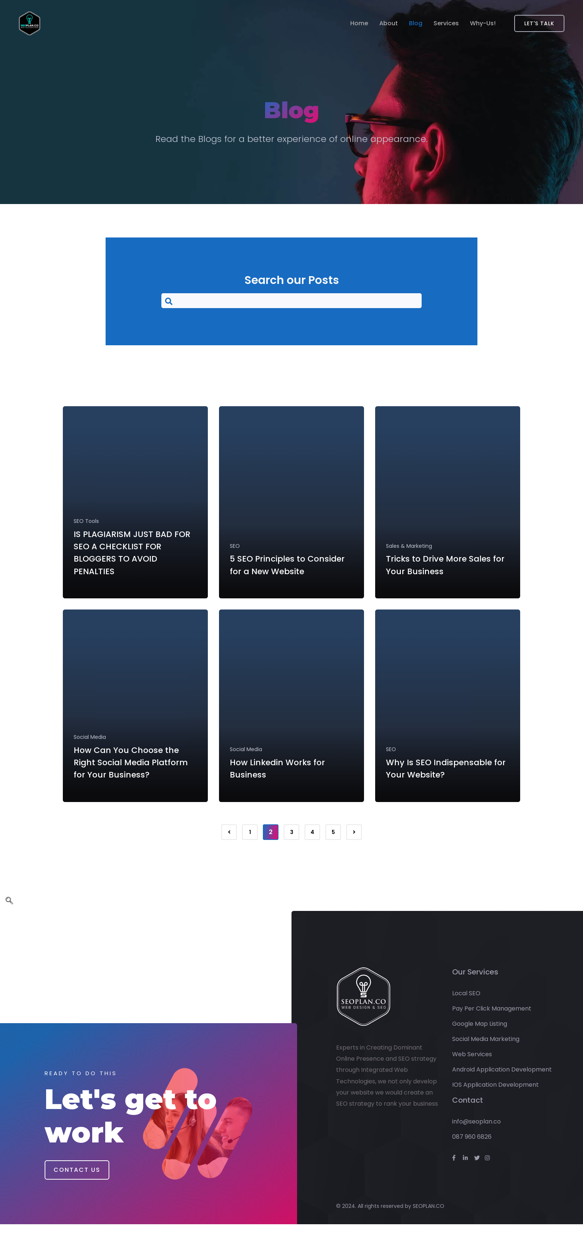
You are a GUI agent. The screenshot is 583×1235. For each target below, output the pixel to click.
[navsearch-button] (291, 300)
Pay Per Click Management (491, 1019)
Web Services (472, 1065)
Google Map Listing (479, 1034)
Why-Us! (483, 23)
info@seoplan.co (476, 1132)
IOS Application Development (495, 1095)
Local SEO (466, 1004)
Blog (415, 23)
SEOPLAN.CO (428, 1216)
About (388, 23)
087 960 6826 (472, 1147)
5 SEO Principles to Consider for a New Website (275, 571)
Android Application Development (502, 1080)
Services (446, 23)
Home (359, 23)
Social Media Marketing (485, 1049)
